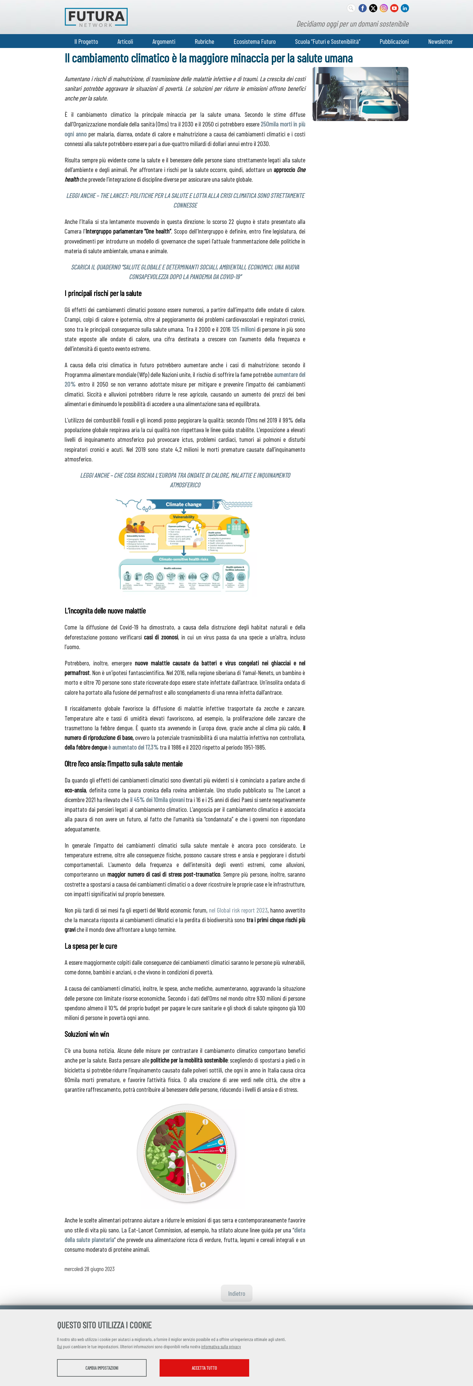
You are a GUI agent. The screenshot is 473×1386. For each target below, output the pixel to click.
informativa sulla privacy (221, 1346)
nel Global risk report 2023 (238, 910)
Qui (59, 1346)
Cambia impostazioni (104, 1368)
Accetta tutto (213, 1368)
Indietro (236, 1293)
